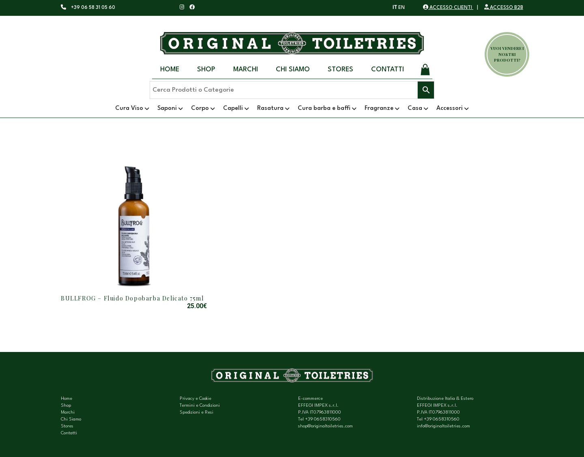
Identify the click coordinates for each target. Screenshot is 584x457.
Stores (340, 69)
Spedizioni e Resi (196, 412)
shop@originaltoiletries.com (325, 426)
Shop (206, 69)
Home (169, 69)
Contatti (387, 69)
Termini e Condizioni (200, 405)
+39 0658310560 (323, 419)
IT (395, 7)
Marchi (245, 69)
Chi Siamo (293, 69)
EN (401, 7)
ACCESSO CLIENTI (448, 7)
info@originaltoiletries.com (443, 426)
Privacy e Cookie (195, 399)
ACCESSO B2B (503, 7)
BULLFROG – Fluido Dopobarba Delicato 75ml (132, 298)
